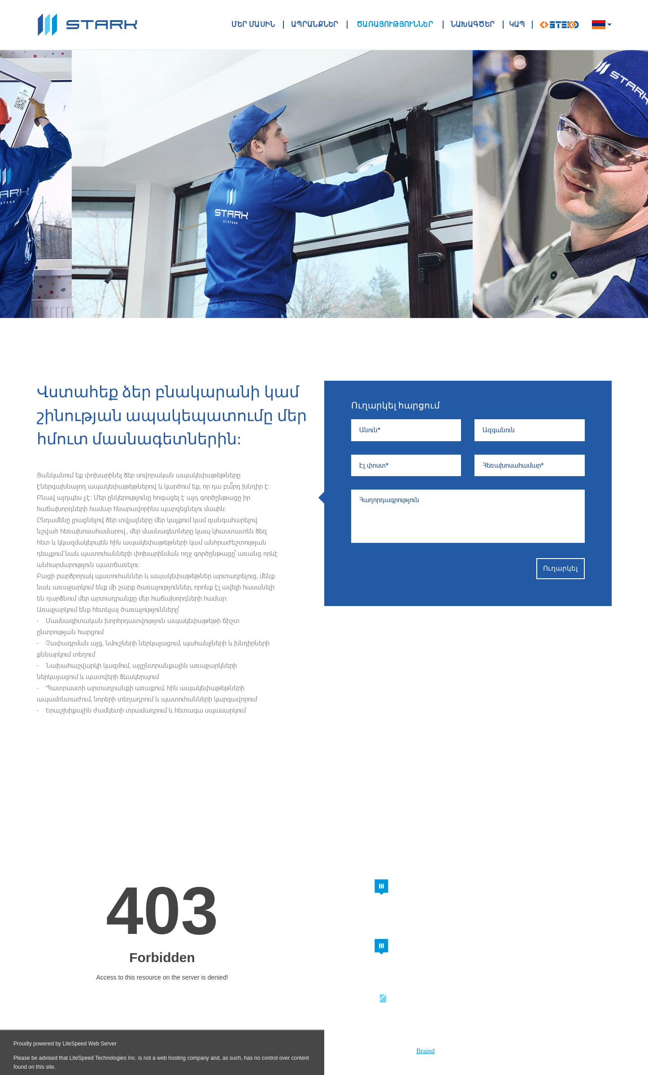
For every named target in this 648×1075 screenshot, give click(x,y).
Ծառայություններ (394, 24)
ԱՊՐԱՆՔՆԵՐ (315, 24)
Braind (425, 1050)
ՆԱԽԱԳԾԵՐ (473, 24)
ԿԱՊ (517, 24)
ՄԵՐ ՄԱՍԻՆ (253, 24)
